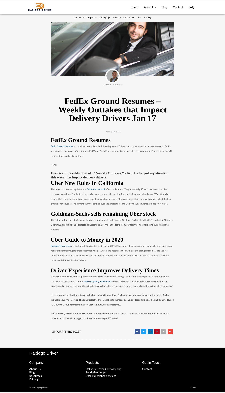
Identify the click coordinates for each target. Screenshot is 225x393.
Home (134, 7)
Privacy (193, 389)
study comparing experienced (98, 281)
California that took (96, 189)
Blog (164, 7)
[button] (137, 331)
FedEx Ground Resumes (62, 146)
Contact (178, 7)
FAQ (191, 7)
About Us (150, 7)
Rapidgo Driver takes (61, 246)
